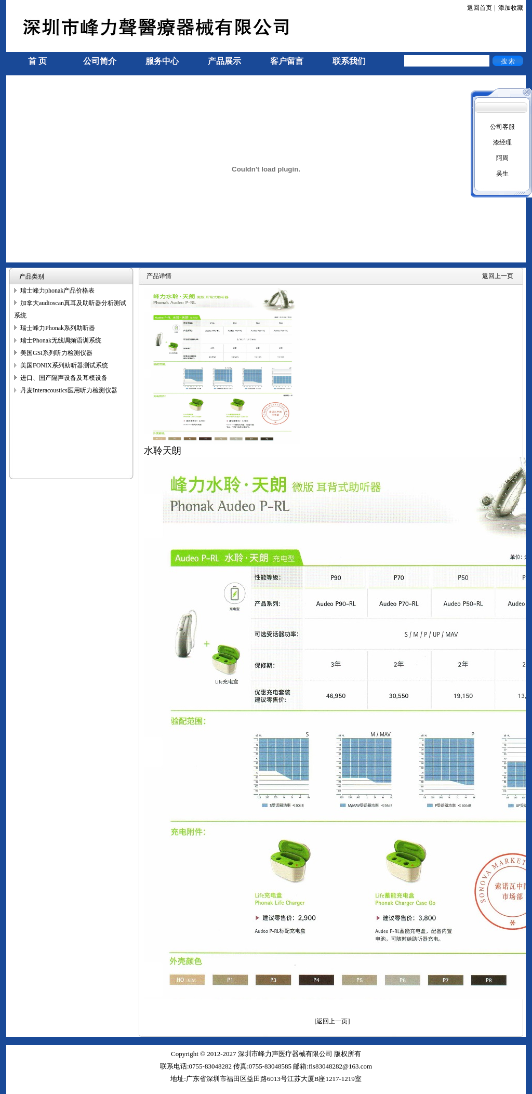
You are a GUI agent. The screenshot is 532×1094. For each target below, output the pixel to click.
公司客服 (502, 126)
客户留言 (286, 61)
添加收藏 (510, 7)
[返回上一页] (332, 1021)
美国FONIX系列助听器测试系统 (64, 365)
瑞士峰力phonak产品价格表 (57, 290)
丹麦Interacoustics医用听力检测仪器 (68, 390)
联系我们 (349, 61)
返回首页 (479, 7)
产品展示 (224, 61)
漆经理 (502, 142)
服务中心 (162, 61)
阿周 (502, 158)
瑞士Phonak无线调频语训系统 (60, 340)
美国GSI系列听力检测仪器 (56, 353)
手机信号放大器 (28, 1089)
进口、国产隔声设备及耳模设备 (64, 377)
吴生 (502, 173)
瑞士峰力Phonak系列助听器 (57, 328)
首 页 (37, 61)
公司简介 (99, 61)
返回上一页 (497, 276)
